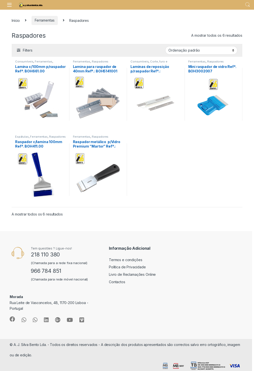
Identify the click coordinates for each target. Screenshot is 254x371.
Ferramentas (44, 20)
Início (16, 20)
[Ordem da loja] (201, 50)
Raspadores (100, 61)
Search (247, 4)
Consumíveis (24, 61)
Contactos (117, 282)
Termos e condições (125, 260)
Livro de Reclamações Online (132, 274)
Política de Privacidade (127, 267)
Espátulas (22, 136)
